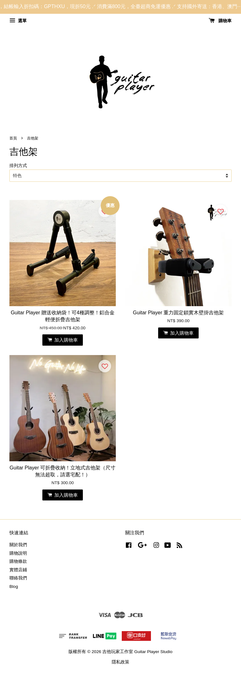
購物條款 (18, 561)
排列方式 (18, 165)
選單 (18, 20)
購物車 (220, 20)
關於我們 (18, 544)
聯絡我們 (18, 578)
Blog (13, 586)
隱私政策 (120, 662)
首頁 (13, 138)
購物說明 (18, 553)
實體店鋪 (18, 570)
